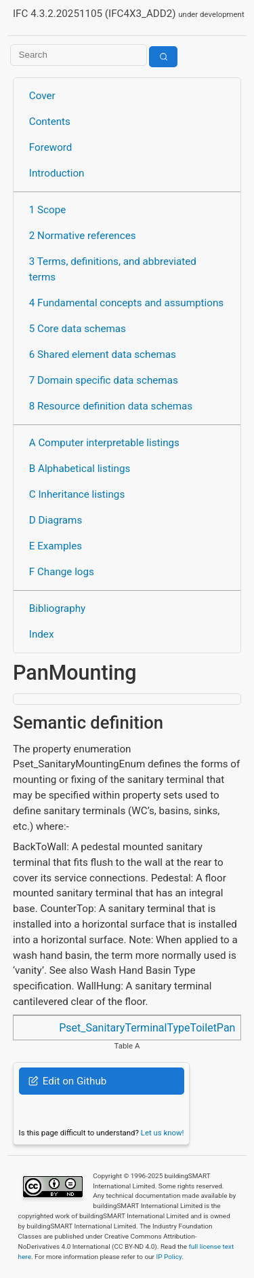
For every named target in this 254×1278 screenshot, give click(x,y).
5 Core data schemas (77, 329)
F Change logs (61, 572)
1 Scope (47, 210)
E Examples (55, 546)
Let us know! (162, 1132)
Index (41, 634)
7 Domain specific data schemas (103, 380)
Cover (42, 96)
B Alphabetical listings (80, 468)
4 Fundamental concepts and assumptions (126, 303)
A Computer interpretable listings (104, 443)
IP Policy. (169, 1256)
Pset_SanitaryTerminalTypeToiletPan (147, 1027)
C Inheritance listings (77, 494)
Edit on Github (67, 1081)
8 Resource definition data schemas (110, 406)
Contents (49, 121)
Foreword (50, 147)
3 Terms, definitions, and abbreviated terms (112, 269)
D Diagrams (55, 520)
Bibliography (57, 608)
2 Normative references (82, 236)
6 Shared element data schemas (102, 354)
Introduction (57, 173)
